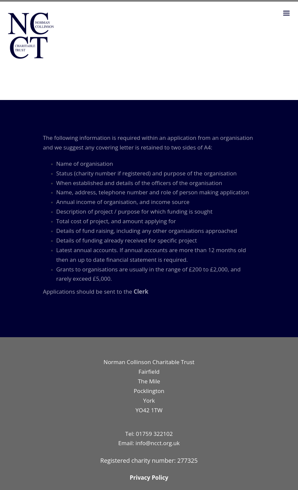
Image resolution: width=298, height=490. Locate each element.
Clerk (141, 291)
